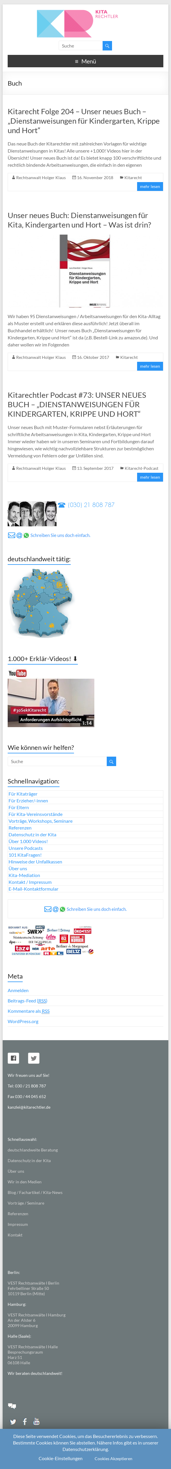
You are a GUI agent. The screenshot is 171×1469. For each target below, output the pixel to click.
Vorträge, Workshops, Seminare (41, 821)
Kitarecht (133, 177)
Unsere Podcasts (26, 848)
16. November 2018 (95, 177)
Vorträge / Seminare (26, 1202)
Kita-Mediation (24, 875)
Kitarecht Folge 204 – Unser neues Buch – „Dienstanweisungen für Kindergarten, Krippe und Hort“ (84, 121)
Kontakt (15, 1234)
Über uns (18, 868)
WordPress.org (23, 1021)
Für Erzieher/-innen (28, 800)
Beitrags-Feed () (27, 1001)
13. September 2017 (95, 468)
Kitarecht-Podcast (141, 468)
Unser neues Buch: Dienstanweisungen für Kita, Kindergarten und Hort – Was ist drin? (79, 219)
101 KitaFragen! (25, 855)
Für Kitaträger (23, 793)
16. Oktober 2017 (93, 357)
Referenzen (20, 827)
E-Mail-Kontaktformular (33, 888)
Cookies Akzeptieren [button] (113, 1458)
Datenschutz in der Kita (32, 834)
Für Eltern (19, 807)
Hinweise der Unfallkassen (35, 861)
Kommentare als (29, 1011)
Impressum (18, 1224)
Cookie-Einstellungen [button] (61, 1458)
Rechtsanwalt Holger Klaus (41, 177)
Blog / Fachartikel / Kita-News (35, 1192)
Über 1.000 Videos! (28, 841)
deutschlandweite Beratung (33, 1149)
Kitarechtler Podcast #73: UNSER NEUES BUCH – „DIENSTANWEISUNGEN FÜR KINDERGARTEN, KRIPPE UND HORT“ (77, 404)
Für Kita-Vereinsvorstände (36, 814)
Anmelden (18, 990)
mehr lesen (150, 186)
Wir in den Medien (25, 1181)
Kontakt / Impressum (30, 882)
